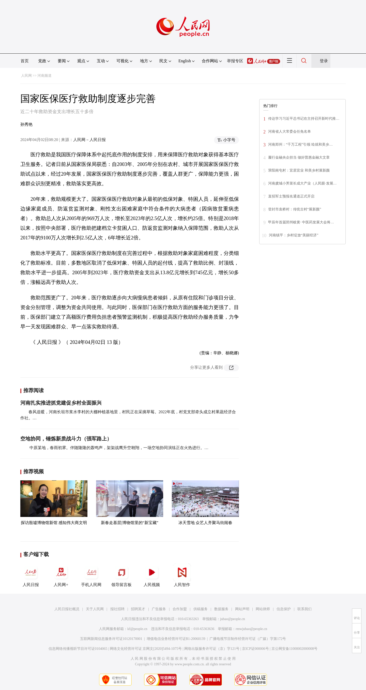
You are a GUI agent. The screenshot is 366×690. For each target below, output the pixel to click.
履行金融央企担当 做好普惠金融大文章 (299, 157)
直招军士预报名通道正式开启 (291, 196)
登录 (324, 61)
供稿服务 (200, 609)
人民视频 (152, 575)
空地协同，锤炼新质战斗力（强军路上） (66, 438)
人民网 (26, 76)
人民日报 (31, 575)
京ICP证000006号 (255, 649)
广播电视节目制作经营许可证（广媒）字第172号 (247, 639)
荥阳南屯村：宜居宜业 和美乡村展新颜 (299, 170)
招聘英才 (138, 609)
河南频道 (44, 76)
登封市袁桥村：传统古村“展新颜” (294, 209)
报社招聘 (117, 609)
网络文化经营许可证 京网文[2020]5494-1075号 (146, 649)
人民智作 (182, 575)
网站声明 (242, 609)
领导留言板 (121, 575)
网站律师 (263, 609)
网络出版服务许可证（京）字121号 (211, 649)
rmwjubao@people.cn (251, 629)
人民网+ (61, 575)
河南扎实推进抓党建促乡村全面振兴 (61, 403)
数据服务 (221, 609)
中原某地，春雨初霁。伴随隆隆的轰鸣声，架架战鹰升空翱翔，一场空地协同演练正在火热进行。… (118, 448)
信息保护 (284, 609)
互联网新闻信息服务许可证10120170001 (111, 639)
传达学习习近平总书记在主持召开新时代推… (303, 118)
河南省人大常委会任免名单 (289, 131)
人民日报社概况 (66, 609)
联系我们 (304, 609)
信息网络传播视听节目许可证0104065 (78, 649)
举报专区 (235, 61)
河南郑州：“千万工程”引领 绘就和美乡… (300, 144)
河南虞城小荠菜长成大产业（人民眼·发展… (302, 183)
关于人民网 (95, 609)
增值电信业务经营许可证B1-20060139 (176, 639)
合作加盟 (180, 609)
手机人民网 (91, 575)
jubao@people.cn (232, 619)
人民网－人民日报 (89, 139)
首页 (25, 61)
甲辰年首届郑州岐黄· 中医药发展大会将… (301, 222)
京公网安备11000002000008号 (294, 649)
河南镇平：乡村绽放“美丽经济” (293, 235)
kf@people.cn (137, 629)
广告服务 (159, 609)
